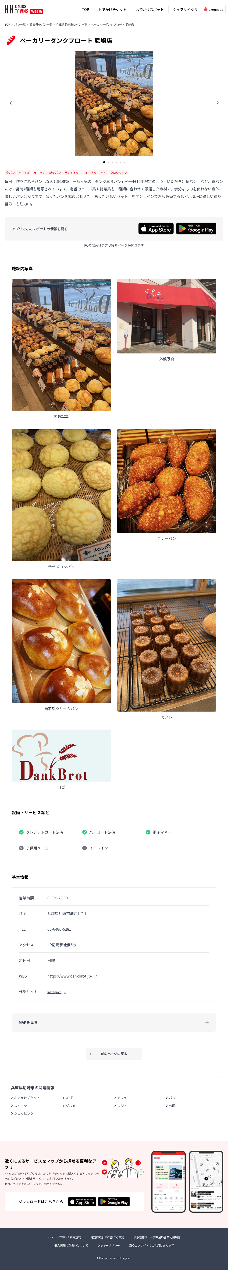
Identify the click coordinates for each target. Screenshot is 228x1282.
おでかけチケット (112, 9)
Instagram (54, 992)
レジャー (123, 1106)
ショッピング (24, 1113)
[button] (10, 103)
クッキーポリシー (108, 1257)
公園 (172, 1106)
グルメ (70, 1106)
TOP (85, 9)
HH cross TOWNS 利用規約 (64, 1249)
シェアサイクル (185, 9)
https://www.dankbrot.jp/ (69, 976)
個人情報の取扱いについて (71, 1257)
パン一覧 (20, 24)
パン (172, 1098)
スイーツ (20, 1106)
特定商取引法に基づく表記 (107, 1249)
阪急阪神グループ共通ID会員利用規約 (157, 1249)
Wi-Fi (70, 1098)
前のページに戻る (114, 1053)
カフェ (122, 1098)
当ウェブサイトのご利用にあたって (151, 1257)
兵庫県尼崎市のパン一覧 (71, 24)
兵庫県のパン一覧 (41, 24)
